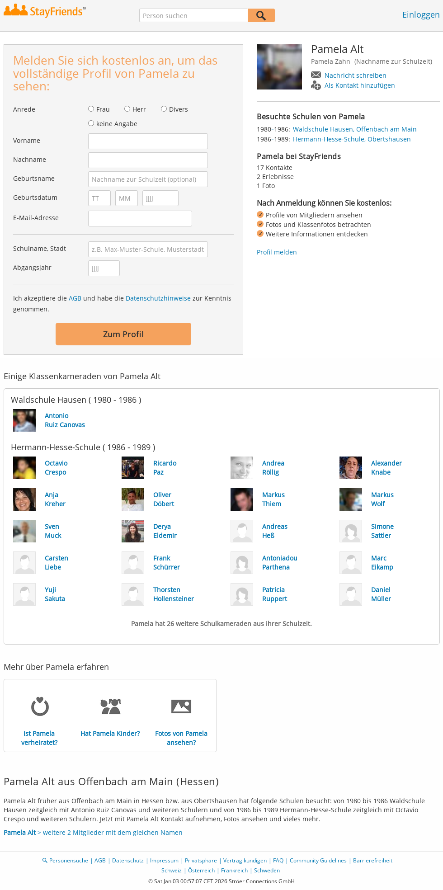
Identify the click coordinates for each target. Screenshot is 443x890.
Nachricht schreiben (355, 75)
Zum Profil (123, 334)
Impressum (164, 860)
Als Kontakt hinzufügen (360, 85)
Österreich (201, 870)
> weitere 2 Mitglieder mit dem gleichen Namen (93, 832)
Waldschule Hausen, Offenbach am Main (355, 129)
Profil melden (277, 252)
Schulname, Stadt (39, 248)
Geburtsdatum (35, 197)
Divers (178, 109)
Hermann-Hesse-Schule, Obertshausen (352, 139)
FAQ (278, 860)
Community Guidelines (318, 860)
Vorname (26, 140)
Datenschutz (128, 860)
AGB (75, 298)
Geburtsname (34, 178)
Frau (103, 109)
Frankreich (234, 870)
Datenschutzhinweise (158, 298)
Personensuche (68, 860)
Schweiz (171, 870)
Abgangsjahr (32, 267)
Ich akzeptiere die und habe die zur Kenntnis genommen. (122, 303)
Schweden (267, 870)
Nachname (29, 159)
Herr (139, 109)
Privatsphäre (201, 860)
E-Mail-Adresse (36, 217)
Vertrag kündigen (245, 860)
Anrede (24, 109)
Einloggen (421, 14)
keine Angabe (116, 123)
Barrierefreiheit (372, 860)
